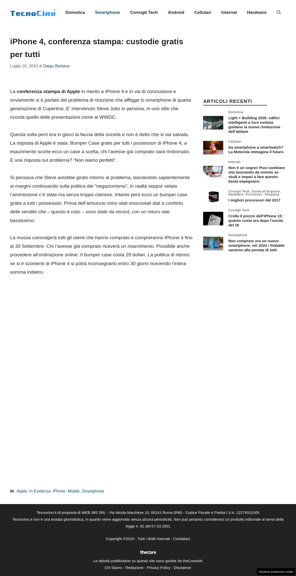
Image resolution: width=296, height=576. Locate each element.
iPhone (59, 491)
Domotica (75, 12)
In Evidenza (39, 491)
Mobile (74, 491)
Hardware (257, 12)
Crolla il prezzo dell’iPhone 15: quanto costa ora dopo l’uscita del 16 (255, 220)
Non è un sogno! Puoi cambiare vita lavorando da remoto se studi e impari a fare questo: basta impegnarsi (256, 174)
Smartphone (107, 12)
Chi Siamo (113, 567)
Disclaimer (182, 567)
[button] (279, 12)
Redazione (134, 567)
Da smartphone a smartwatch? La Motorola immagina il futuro (255, 149)
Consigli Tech (144, 12)
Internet (229, 12)
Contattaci (181, 539)
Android (176, 12)
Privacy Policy (158, 567)
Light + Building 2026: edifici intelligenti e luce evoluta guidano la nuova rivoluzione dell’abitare (254, 125)
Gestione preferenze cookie (276, 571)
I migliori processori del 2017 (254, 200)
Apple (22, 491)
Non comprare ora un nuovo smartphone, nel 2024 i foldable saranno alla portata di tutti (256, 245)
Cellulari (202, 12)
